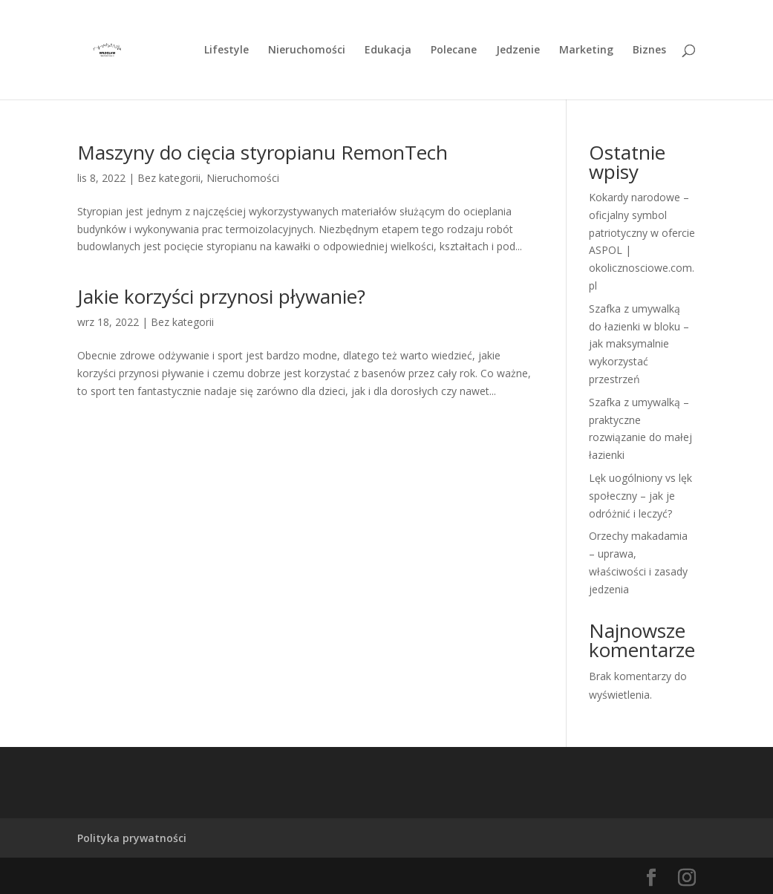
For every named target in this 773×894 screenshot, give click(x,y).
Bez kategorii (168, 178)
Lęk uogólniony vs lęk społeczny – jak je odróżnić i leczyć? (640, 496)
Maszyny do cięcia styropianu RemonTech (262, 152)
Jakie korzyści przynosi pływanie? (221, 296)
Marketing (586, 50)
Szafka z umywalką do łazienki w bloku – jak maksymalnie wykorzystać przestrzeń (639, 343)
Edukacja (388, 50)
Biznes (649, 50)
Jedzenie (518, 50)
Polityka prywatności (131, 838)
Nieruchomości (306, 50)
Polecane (454, 50)
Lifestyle (226, 50)
